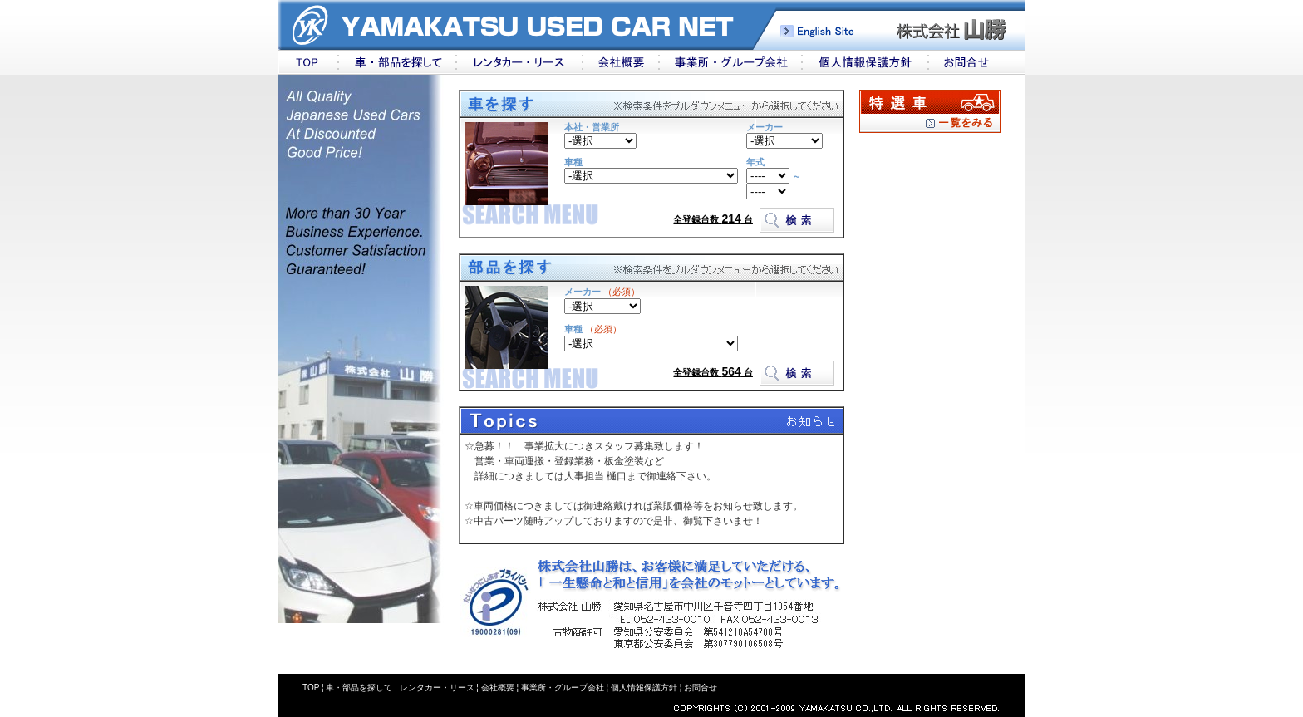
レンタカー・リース (437, 687)
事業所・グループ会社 (562, 687)
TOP (310, 687)
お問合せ (700, 687)
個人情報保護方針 (642, 687)
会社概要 (497, 687)
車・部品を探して (359, 687)
